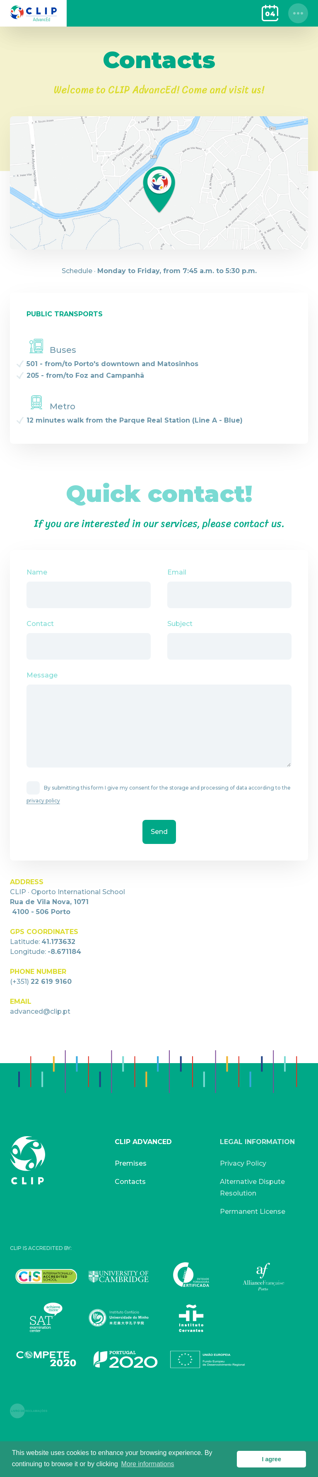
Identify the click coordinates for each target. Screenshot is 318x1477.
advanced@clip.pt (40, 1011)
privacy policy (43, 800)
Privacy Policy (243, 1163)
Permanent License (252, 1211)
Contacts (130, 1182)
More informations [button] (147, 1463)
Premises (131, 1163)
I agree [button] (271, 1459)
